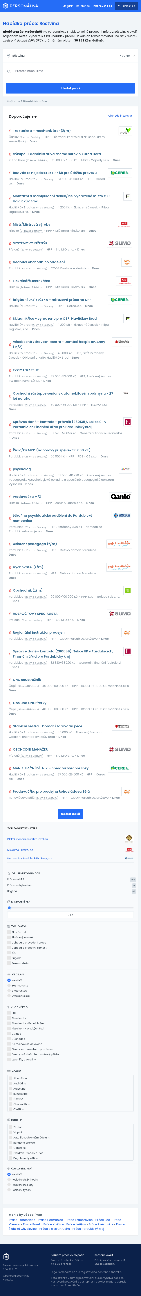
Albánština (18, 1078)
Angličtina (17, 1083)
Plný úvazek (17, 932)
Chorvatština (19, 1104)
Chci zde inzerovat (120, 115)
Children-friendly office (26, 1153)
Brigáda (12, 891)
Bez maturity (17, 985)
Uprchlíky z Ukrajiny (21, 1059)
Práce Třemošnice (22, 1220)
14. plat (15, 1132)
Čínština (16, 1109)
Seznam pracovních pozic (67, 1255)
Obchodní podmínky (16, 1276)
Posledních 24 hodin (22, 1179)
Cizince (14, 1034)
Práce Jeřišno (76, 1224)
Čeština (16, 1099)
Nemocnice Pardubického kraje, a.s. (30, 858)
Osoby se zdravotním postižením (30, 1049)
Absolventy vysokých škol (25, 1028)
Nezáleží (14, 980)
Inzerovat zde (102, 6)
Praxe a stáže (18, 963)
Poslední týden (19, 1190)
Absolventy (16, 1018)
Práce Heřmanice (50, 1220)
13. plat (15, 1127)
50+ (12, 1013)
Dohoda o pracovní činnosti (27, 948)
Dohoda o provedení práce (26, 942)
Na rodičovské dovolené (24, 1044)
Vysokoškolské (18, 996)
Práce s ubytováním (20, 885)
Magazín (68, 6)
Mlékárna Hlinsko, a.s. (20, 850)
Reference (83, 6)
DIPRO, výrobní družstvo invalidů (27, 839)
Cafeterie (17, 1148)
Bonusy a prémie (22, 1143)
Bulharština (18, 1094)
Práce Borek (32, 1224)
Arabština (17, 1089)
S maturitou (17, 991)
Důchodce (16, 1039)
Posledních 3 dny (20, 1185)
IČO (12, 953)
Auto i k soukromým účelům (29, 1137)
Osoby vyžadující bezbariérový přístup (33, 1054)
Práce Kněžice (53, 1224)
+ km (125, 56)
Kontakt (8, 1279)
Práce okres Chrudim (54, 1229)
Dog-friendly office (23, 1158)
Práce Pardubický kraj (88, 1229)
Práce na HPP (15, 879)
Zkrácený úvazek (20, 937)
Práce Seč (102, 1220)
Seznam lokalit (104, 1255)
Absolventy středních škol (25, 1023)
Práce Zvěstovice (100, 1224)
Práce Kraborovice (79, 1220)
